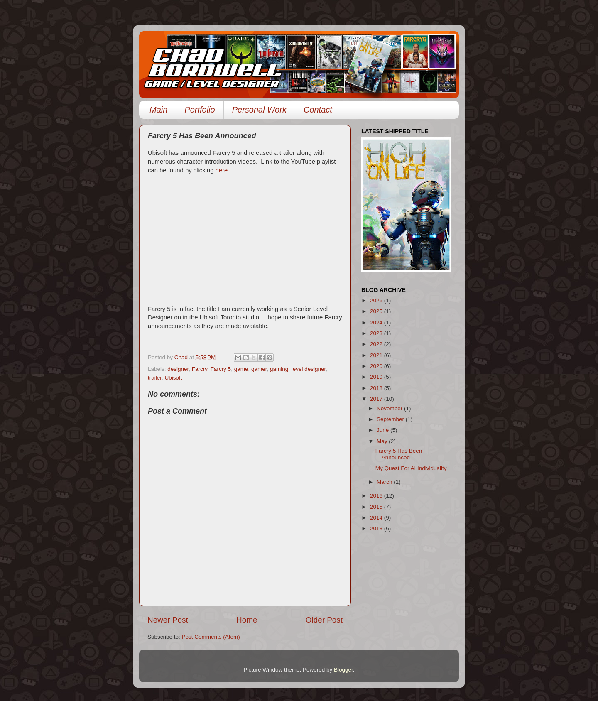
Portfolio (199, 109)
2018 (377, 388)
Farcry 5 (221, 369)
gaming (279, 369)
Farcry (199, 369)
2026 (377, 300)
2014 (377, 518)
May (383, 441)
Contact (318, 109)
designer (178, 369)
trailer (155, 378)
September (391, 419)
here (220, 170)
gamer (259, 369)
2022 (377, 344)
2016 (377, 496)
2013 (377, 528)
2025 (377, 311)
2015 (377, 507)
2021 (377, 355)
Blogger (343, 670)
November (390, 408)
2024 (377, 322)
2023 (377, 333)
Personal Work (259, 109)
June (383, 430)
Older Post (324, 619)
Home (246, 619)
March (385, 482)
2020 (377, 366)
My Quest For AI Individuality (411, 468)
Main (158, 109)
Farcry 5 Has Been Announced (398, 454)
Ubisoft (173, 378)
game (241, 369)
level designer (309, 369)
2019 (377, 377)
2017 (377, 399)
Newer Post (167, 619)
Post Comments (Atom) (211, 637)
